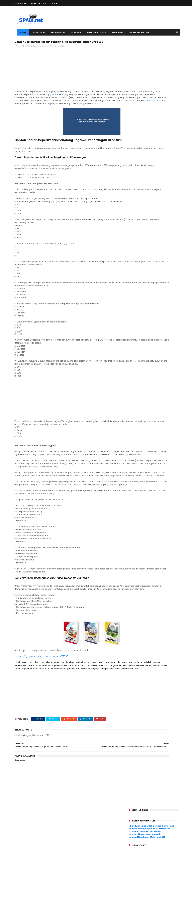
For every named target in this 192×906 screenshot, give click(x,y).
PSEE (157, 872)
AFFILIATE (53, 3)
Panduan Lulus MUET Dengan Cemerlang (152, 58)
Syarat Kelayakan (134, 883)
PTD (45, 3)
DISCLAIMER (36, 3)
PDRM (149, 872)
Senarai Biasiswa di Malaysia (145, 66)
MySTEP (139, 872)
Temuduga (114, 32)
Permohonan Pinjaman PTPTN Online (150, 60)
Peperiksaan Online (135, 877)
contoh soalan (72, 113)
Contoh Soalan (133, 861)
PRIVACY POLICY (21, 3)
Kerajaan (171, 867)
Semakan (73, 32)
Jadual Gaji (140, 867)
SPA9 (150, 877)
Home (20, 32)
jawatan (101, 101)
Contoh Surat (150, 861)
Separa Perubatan (136, 32)
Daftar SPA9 (35, 32)
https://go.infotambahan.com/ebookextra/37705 (43, 687)
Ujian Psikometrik (167, 883)
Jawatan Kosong (93, 32)
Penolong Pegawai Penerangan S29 (48, 52)
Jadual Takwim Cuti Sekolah (145, 63)
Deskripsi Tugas (167, 861)
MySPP (129, 872)
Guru (129, 867)
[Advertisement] (125, 17)
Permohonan (55, 32)
